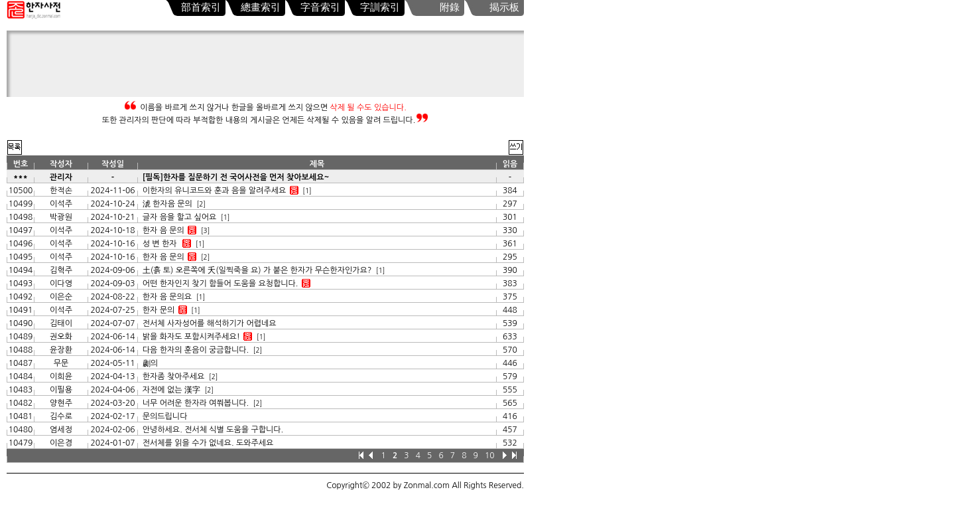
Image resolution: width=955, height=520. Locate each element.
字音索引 (320, 7)
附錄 (450, 7)
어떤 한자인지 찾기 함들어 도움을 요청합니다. (220, 284)
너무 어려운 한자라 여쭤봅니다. (196, 403)
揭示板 (504, 7)
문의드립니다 (165, 416)
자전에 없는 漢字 (171, 390)
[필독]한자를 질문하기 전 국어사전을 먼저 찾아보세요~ (236, 177)
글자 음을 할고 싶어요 (180, 217)
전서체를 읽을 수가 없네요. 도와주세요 (208, 443)
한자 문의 (158, 310)
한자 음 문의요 (167, 297)
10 (490, 456)
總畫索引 (261, 7)
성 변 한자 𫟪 (161, 244)
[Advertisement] (268, 67)
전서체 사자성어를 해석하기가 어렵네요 (210, 323)
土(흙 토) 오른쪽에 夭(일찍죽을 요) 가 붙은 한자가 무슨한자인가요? (257, 270)
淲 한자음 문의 (167, 204)
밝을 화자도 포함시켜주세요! (191, 337)
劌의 (151, 363)
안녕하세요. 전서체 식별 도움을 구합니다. (213, 430)
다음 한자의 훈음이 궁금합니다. (196, 350)
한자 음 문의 (163, 230)
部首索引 (201, 7)
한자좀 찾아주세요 (174, 377)
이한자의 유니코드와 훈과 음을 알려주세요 (214, 191)
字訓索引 (380, 7)
